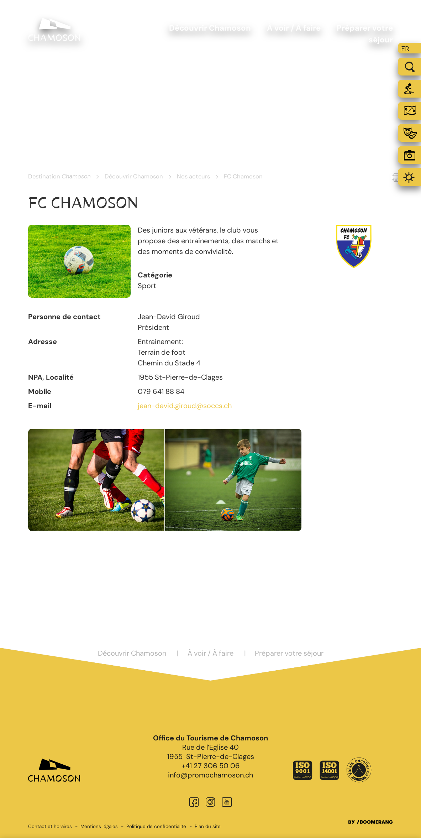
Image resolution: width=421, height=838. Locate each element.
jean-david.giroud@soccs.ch (185, 405)
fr (405, 48)
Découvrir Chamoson (134, 176)
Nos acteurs (193, 176)
